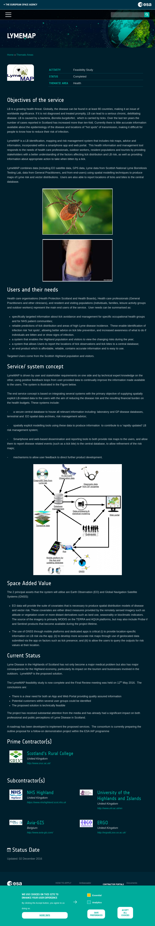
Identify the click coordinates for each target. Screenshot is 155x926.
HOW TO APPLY (63, 883)
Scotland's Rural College (50, 753)
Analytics (97, 902)
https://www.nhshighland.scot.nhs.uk (46, 802)
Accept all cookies (125, 913)
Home (10, 55)
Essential (97, 895)
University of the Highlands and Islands (119, 795)
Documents (132, 883)
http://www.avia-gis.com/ (40, 832)
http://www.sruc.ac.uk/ (39, 763)
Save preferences (96, 914)
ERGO (102, 823)
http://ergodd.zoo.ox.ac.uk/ (111, 832)
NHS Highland (40, 792)
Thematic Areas (24, 55)
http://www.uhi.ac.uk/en (109, 808)
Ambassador (85, 883)
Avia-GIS (35, 823)
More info (45, 915)
